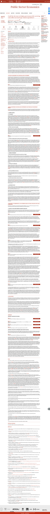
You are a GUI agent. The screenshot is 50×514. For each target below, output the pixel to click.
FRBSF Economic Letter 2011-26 (35, 485)
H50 (11, 39)
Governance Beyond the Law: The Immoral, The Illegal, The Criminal (44, 40)
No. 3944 (31, 436)
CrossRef (11, 429)
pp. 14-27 (38, 479)
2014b (15, 180)
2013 (38, 149)
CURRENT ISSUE (2, 13)
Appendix (2, 48)
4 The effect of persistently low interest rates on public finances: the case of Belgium (3, 44)
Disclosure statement (2, 51)
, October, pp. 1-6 (17, 487)
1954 (16, 116)
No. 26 (30, 463)
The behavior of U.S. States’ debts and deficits (44, 29)
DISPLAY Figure (36, 135)
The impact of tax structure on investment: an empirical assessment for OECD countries (45, 32)
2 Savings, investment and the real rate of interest (3, 36)
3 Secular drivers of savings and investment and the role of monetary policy (3, 40)
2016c (10, 229)
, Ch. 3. (26, 468)
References (2, 53)
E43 (9, 39)
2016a (36, 151)
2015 (19, 56)
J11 (13, 39)
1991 (15, 338)
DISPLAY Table (37, 214)
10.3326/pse (45, 510)
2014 (32, 129)
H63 (12, 39)
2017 (34, 57)
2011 (28, 373)
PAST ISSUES (8, 13)
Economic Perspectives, (34, 479)
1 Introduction (3, 34)
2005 (20, 273)
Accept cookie (22, 513)
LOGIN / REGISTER (47, 1)
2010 (11, 148)
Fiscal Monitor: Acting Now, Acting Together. (17, 474)
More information (27, 513)
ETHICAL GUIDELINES (24, 13)
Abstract (2, 32)
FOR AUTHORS (18, 13)
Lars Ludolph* (17, 20)
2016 (9, 110)
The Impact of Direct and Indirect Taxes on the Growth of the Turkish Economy (44, 37)
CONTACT (30, 13)
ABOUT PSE (12, 13)
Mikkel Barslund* (11, 20)
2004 (30, 131)
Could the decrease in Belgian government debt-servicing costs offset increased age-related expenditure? (44, 20)
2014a (33, 88)
